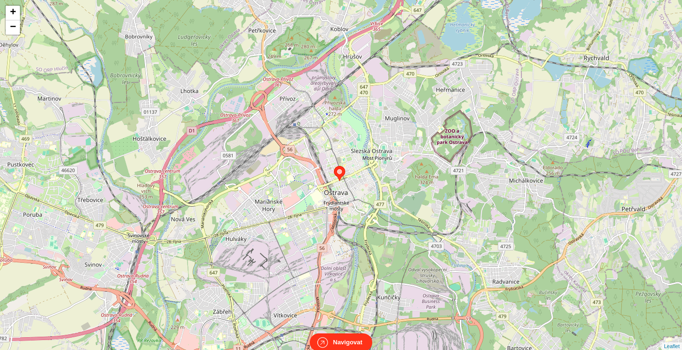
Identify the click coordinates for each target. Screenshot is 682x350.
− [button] (13, 27)
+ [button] (13, 13)
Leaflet (672, 338)
